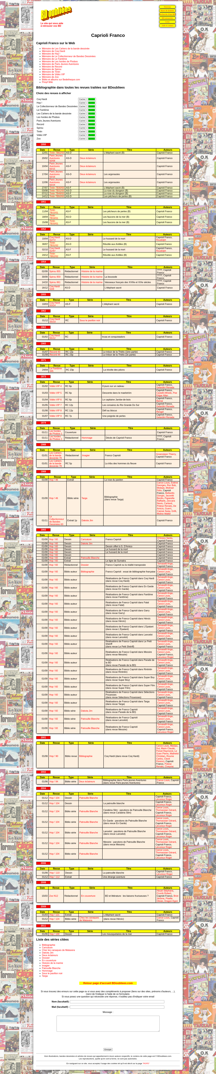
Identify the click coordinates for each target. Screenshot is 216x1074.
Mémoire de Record (52, 66)
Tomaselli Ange (165, 563)
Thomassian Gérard (166, 810)
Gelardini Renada (165, 387)
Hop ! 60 (53, 539)
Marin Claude (168, 748)
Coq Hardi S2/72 (55, 238)
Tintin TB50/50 (56, 196)
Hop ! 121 (54, 915)
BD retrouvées (167, 18)
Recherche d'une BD (167, 14)
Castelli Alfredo (164, 393)
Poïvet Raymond (164, 751)
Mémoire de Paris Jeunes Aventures (60, 64)
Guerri (168, 508)
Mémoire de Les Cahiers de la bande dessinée (65, 48)
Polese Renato (164, 506)
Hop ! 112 (54, 877)
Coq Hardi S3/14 (55, 304)
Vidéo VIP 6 (56, 399)
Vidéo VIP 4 (56, 386)
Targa (84, 498)
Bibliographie (87, 571)
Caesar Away (163, 511)
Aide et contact (167, 25)
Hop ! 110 (54, 873)
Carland (168, 503)
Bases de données (167, 10)
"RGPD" (146, 1066)
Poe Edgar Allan (166, 394)
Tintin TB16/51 (54, 216)
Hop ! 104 (54, 798)
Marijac (174, 746)
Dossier (85, 565)
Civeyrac (169, 766)
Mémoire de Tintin (51, 72)
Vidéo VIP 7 (56, 405)
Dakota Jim (87, 520)
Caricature (86, 539)
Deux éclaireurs (88, 158)
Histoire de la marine (92, 271)
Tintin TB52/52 (54, 255)
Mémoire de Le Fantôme (54, 59)
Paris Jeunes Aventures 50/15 (56, 166)
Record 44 (55, 355)
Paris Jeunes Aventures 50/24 (56, 182)
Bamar (159, 401)
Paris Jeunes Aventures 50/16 (56, 174)
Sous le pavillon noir (90, 320)
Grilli (173, 511)
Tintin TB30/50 (56, 188)
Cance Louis (163, 482)
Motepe (160, 488)
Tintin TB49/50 (56, 193)
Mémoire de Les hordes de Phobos (60, 61)
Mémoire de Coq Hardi (53, 51)
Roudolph (161, 240)
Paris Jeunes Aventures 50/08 (56, 158)
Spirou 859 (54, 277)
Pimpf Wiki (47, 82)
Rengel (160, 412)
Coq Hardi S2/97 (55, 249)
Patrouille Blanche (90, 558)
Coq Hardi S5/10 (55, 320)
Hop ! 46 (53, 480)
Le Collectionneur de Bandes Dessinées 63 (56, 520)
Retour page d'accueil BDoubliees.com (108, 983)
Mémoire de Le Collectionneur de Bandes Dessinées (69, 56)
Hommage (87, 438)
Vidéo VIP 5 (56, 393)
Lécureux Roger (165, 657)
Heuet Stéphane (165, 891)
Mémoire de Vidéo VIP (53, 74)
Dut (158, 748)
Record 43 (55, 352)
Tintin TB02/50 (56, 153)
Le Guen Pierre (166, 752)
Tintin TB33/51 (54, 222)
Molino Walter (164, 513)
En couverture (88, 896)
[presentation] (108, 1043)
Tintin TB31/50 (56, 190)
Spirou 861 (54, 282)
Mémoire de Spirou (51, 69)
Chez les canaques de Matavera (89, 918)
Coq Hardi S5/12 (55, 336)
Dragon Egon (171, 901)
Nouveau (167, 7)
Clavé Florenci (163, 760)
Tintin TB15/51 (54, 211)
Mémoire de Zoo (50, 77)
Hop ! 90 (53, 756)
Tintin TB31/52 (54, 244)
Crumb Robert (164, 893)
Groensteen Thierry (166, 454)
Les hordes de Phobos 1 (55, 432)
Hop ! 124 (54, 919)
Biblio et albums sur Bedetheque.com (61, 79)
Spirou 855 (54, 271)
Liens (167, 22)
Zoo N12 (53, 896)
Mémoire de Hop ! (51, 54)
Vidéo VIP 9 (56, 416)
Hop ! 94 (53, 781)
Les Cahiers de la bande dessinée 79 (55, 455)
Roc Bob (171, 485)
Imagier (86, 455)
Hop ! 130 (54, 934)
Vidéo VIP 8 (56, 410)
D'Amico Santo (164, 538)
